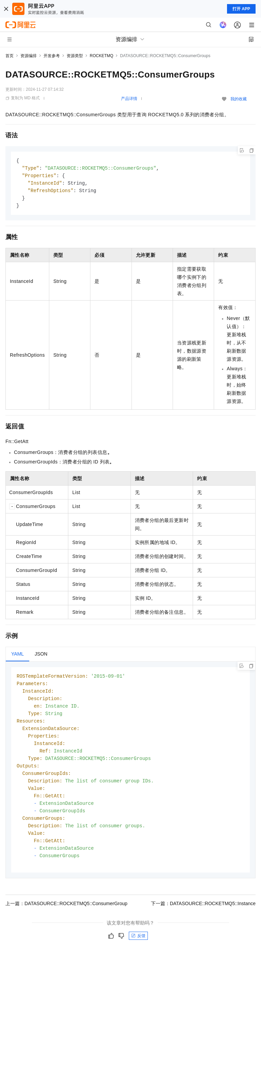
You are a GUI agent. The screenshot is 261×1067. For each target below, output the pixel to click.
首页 (9, 55)
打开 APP (241, 8)
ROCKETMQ (101, 55)
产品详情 (129, 98)
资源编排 (28, 55)
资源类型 (75, 55)
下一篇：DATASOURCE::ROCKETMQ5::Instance (203, 914)
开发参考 (52, 55)
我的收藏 (238, 99)
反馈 (138, 947)
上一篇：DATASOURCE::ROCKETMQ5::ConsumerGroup (66, 914)
